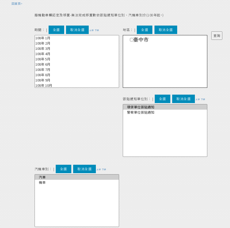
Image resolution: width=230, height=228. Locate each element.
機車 (77, 182)
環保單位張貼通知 (165, 107)
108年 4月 (77, 53)
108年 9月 (77, 80)
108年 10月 (77, 85)
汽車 (77, 177)
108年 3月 (77, 48)
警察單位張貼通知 (165, 112)
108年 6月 (77, 64)
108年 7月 (77, 69)
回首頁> (17, 3)
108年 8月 (77, 74)
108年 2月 (77, 43)
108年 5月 (77, 59)
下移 (97, 30)
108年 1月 (77, 38)
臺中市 (141, 39)
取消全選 (77, 29)
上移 (91, 30)
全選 (56, 29)
